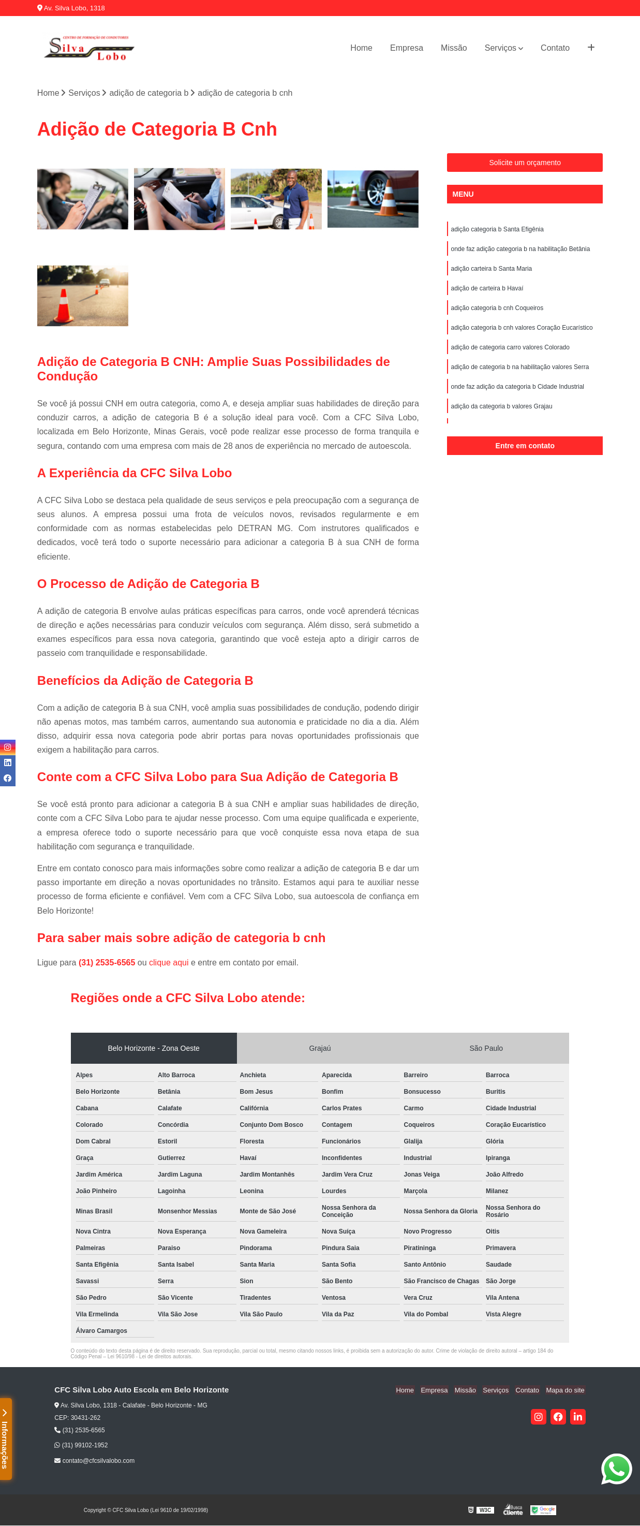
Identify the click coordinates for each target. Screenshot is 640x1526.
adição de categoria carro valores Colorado (510, 347)
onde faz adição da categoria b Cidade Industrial (517, 387)
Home (361, 47)
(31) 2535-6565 (108, 963)
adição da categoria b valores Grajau (501, 406)
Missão (454, 47)
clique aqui (169, 963)
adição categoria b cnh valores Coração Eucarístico (521, 328)
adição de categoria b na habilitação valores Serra (520, 367)
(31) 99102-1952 (81, 1445)
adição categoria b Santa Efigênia (497, 229)
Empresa (406, 47)
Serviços (500, 47)
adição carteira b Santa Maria (491, 269)
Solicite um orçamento (525, 163)
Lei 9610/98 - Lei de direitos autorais (149, 1357)
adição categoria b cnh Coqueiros (497, 308)
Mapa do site (566, 1391)
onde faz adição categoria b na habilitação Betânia (520, 249)
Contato (555, 47)
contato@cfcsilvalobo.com (94, 1461)
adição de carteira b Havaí (487, 288)
